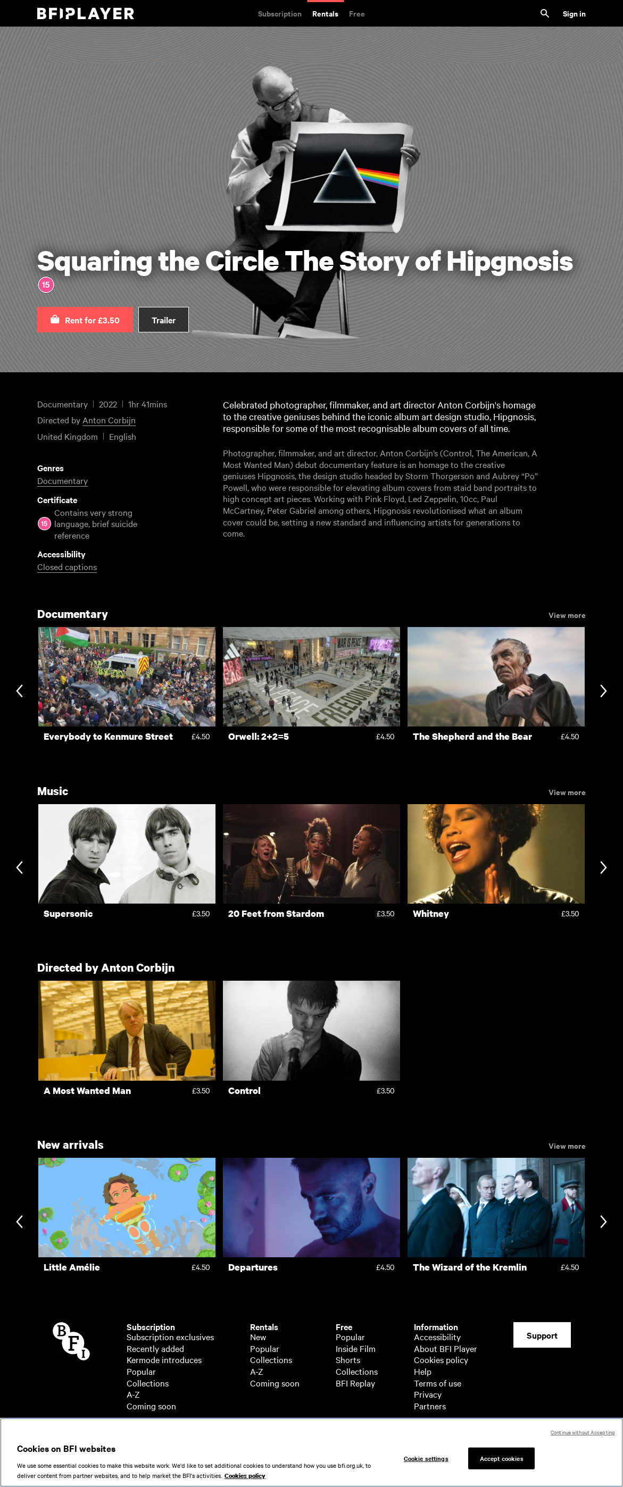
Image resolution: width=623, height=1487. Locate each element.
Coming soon (151, 1405)
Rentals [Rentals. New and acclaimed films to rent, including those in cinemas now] (325, 13)
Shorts (348, 1359)
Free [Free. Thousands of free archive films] (357, 13)
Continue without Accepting (583, 1432)
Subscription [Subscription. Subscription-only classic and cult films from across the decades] (280, 13)
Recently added (155, 1348)
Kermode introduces (164, 1359)
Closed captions (67, 566)
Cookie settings (426, 1457)
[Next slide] (603, 691)
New (258, 1336)
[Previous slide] (19, 691)
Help (422, 1371)
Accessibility (437, 1336)
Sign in (574, 13)
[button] (85, 319)
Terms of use (437, 1383)
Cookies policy (441, 1359)
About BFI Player (445, 1348)
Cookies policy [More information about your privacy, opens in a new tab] (245, 1476)
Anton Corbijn (109, 419)
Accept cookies (502, 1457)
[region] (311, 1452)
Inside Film (356, 1348)
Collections (148, 1383)
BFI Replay (355, 1383)
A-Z (133, 1394)
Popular (141, 1371)
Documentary (62, 480)
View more (567, 614)
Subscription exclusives (170, 1336)
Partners (430, 1405)
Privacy (428, 1394)
